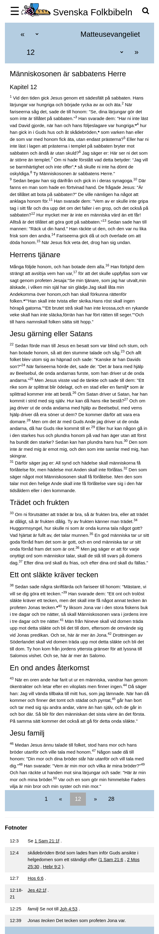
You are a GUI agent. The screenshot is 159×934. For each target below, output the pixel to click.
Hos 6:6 (36, 878)
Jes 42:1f (37, 890)
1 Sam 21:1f (47, 840)
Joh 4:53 (69, 908)
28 (110, 799)
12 (78, 799)
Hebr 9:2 (52, 866)
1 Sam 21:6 (111, 859)
